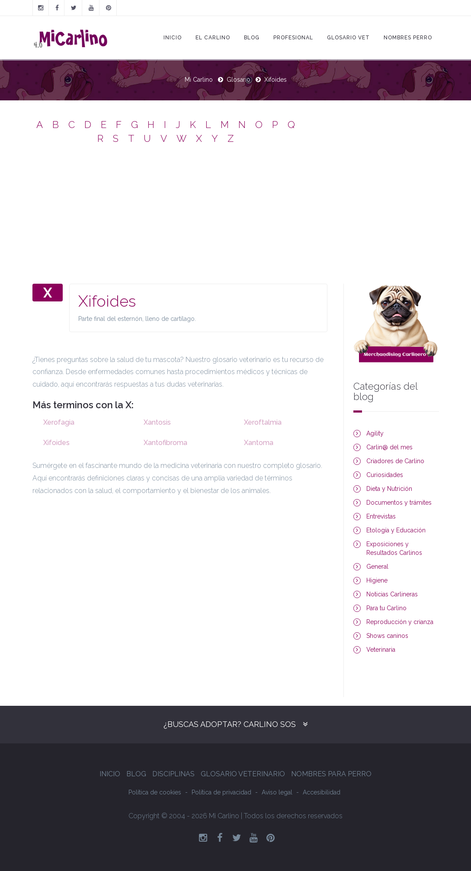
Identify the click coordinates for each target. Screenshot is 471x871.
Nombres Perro (408, 38)
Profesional (293, 38)
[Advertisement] (235, 218)
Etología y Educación (396, 530)
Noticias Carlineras (392, 594)
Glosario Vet (348, 38)
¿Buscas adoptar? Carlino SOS (229, 724)
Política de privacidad (221, 792)
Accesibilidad (321, 792)
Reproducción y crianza (399, 621)
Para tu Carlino (386, 608)
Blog (252, 38)
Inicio (172, 38)
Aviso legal (277, 792)
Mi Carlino (199, 79)
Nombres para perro (331, 774)
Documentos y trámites (399, 502)
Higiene (377, 580)
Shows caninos (387, 635)
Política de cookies (154, 792)
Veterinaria (380, 649)
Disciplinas (173, 774)
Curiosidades (384, 474)
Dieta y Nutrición (389, 488)
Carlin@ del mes (389, 447)
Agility (375, 433)
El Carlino (212, 38)
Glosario (238, 79)
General (377, 566)
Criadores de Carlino (395, 461)
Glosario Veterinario (243, 774)
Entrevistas (381, 516)
